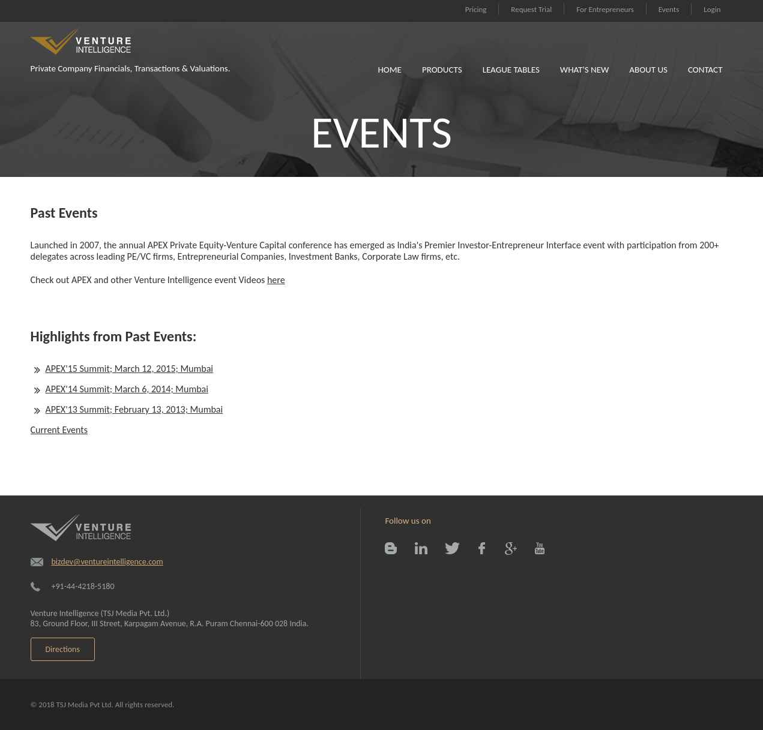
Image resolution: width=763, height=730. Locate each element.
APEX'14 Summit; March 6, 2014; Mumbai (127, 389)
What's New (584, 69)
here (276, 280)
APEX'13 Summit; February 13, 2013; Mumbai (134, 409)
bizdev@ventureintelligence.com (107, 562)
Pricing (476, 9)
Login (712, 9)
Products (442, 69)
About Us (648, 69)
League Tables (511, 69)
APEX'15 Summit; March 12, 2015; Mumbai (130, 368)
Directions (63, 649)
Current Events (59, 429)
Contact (705, 69)
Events (669, 9)
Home (389, 69)
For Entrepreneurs (605, 9)
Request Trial (531, 9)
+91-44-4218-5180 (83, 586)
